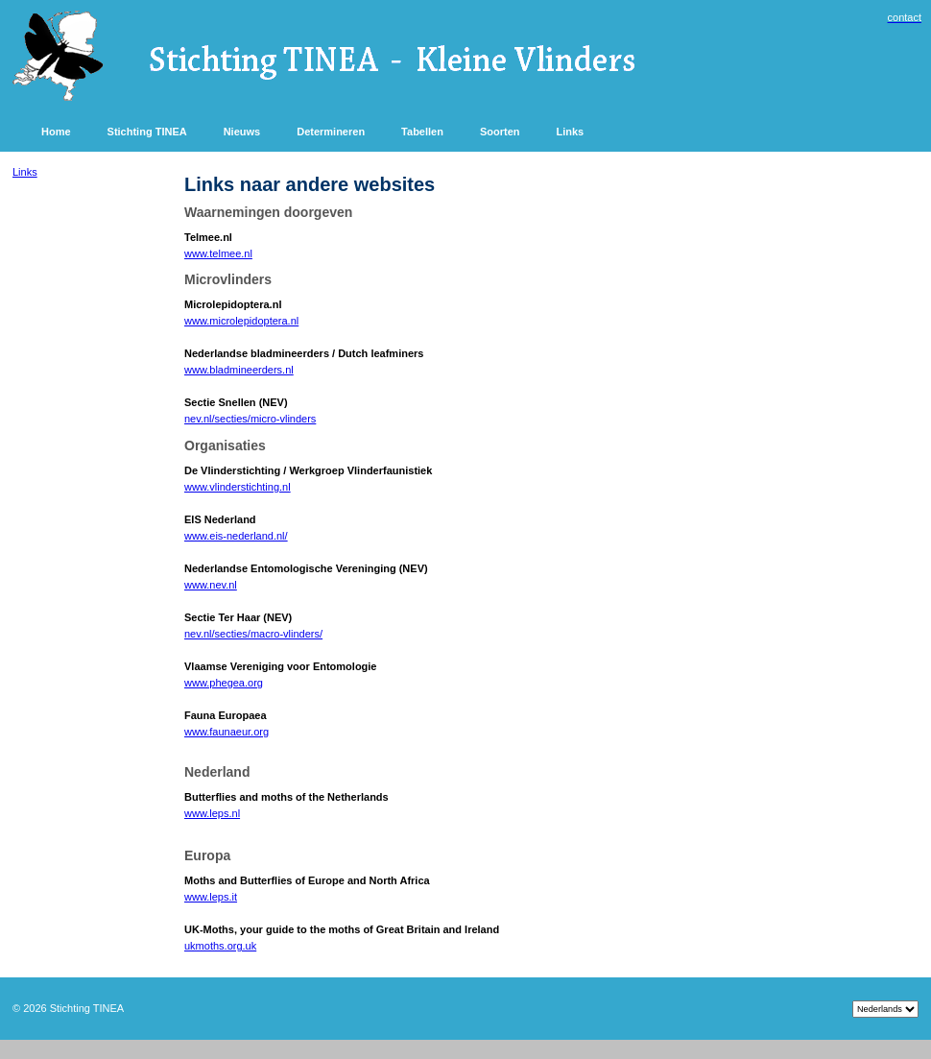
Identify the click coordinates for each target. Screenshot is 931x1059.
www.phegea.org (223, 682)
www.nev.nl (210, 584)
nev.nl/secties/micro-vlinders (250, 418)
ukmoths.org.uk (220, 945)
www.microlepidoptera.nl (241, 320)
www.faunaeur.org (226, 731)
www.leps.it (210, 897)
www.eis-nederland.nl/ (236, 536)
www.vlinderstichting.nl (237, 487)
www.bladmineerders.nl (239, 369)
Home (56, 131)
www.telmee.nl (218, 253)
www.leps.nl (212, 813)
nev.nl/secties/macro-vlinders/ (253, 633)
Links (24, 172)
